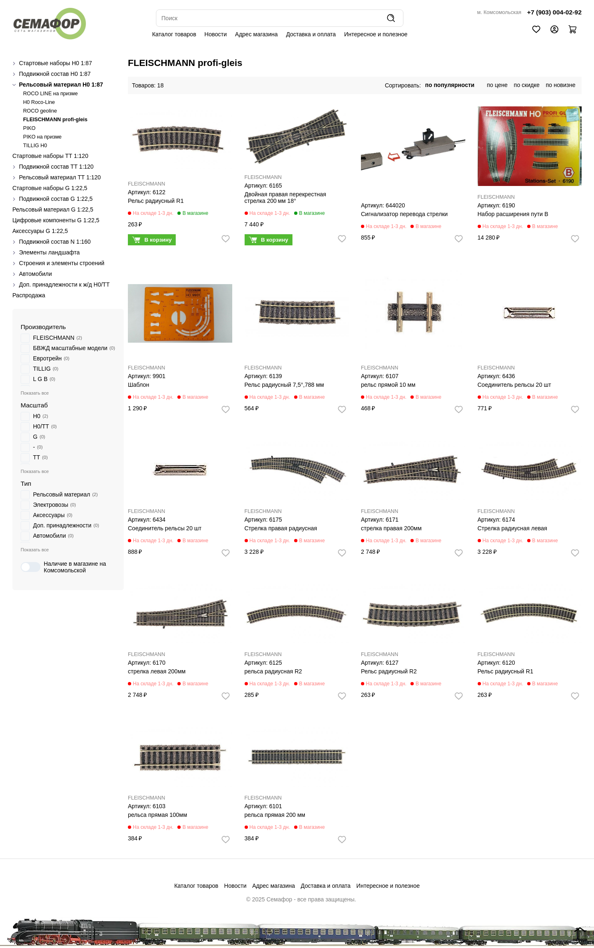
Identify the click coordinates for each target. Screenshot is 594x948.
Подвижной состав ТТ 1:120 (56, 166)
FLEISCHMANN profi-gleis (55, 119)
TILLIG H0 (35, 145)
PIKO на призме (42, 137)
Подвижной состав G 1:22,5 (56, 198)
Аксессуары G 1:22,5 (40, 231)
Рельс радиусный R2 (389, 671)
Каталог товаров (174, 34)
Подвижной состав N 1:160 (55, 241)
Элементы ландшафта (49, 252)
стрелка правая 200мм (391, 528)
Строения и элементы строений (61, 263)
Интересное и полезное (376, 34)
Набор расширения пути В (513, 214)
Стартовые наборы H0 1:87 (55, 63)
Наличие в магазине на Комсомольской (63, 567)
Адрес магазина (256, 34)
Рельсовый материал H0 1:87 (61, 84)
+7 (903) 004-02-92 (554, 12)
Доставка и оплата (311, 34)
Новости (216, 34)
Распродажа (28, 295)
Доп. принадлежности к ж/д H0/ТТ (64, 284)
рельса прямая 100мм (157, 815)
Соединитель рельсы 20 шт (514, 384)
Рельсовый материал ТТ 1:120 (60, 177)
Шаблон (138, 384)
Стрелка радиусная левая (512, 528)
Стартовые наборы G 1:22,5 (49, 188)
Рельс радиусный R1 (156, 201)
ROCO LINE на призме (50, 93)
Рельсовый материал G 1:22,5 (52, 209)
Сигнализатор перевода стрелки (404, 214)
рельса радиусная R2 (273, 671)
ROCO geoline (40, 111)
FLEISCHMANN (146, 184)
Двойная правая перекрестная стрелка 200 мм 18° (285, 197)
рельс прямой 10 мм (388, 384)
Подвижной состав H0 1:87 (55, 74)
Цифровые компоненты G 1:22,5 (55, 220)
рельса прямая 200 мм (275, 815)
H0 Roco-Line (39, 102)
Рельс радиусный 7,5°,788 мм (284, 384)
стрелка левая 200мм (157, 671)
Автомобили (35, 274)
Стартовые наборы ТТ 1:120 (50, 156)
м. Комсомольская (499, 12)
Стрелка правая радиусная (281, 528)
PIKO (29, 128)
